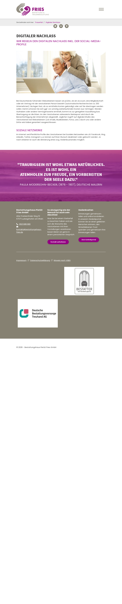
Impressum (21, 260)
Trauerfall (39, 22)
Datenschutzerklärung (40, 260)
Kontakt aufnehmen (58, 242)
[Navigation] (101, 9)
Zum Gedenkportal (89, 240)
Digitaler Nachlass (53, 22)
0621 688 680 (24, 224)
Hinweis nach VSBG (62, 260)
